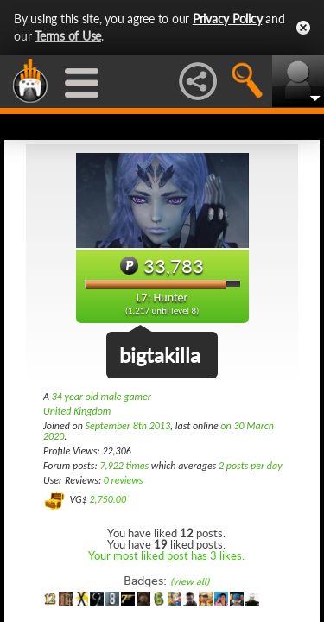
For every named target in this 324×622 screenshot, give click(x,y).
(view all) (189, 581)
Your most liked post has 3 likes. (166, 555)
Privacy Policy (228, 18)
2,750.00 (107, 499)
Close (303, 28)
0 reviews (123, 480)
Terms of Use (68, 36)
